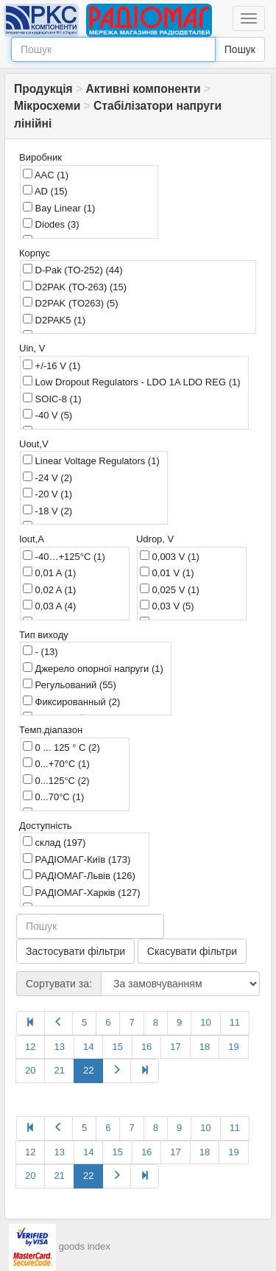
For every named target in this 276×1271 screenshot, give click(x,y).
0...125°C (56, 780)
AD (45, 191)
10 (205, 1022)
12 (30, 1046)
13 (59, 1046)
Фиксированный (71, 701)
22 (88, 1070)
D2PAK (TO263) (70, 303)
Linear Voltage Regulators (91, 460)
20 (30, 1070)
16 (146, 1046)
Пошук (239, 49)
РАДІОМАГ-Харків (82, 892)
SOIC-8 (52, 399)
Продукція (43, 89)
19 (233, 1046)
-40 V (47, 415)
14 (88, 1046)
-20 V (47, 494)
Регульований (69, 684)
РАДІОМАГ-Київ (76, 859)
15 (117, 1046)
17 (175, 1046)
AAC (45, 175)
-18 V (47, 511)
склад (54, 842)
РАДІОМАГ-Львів (79, 875)
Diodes (51, 224)
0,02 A (49, 589)
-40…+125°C (64, 556)
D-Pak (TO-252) (73, 270)
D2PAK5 (54, 320)
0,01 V (167, 572)
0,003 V (169, 556)
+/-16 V (51, 365)
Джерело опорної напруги (93, 668)
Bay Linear (59, 208)
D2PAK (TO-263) (75, 287)
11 (235, 1022)
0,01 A (49, 572)
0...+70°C (56, 763)
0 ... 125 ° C (61, 747)
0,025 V (169, 589)
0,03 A (49, 606)
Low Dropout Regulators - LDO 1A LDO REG (132, 382)
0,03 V (167, 606)
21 (59, 1070)
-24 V (47, 477)
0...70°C (53, 796)
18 (204, 1046)
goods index (84, 1246)
